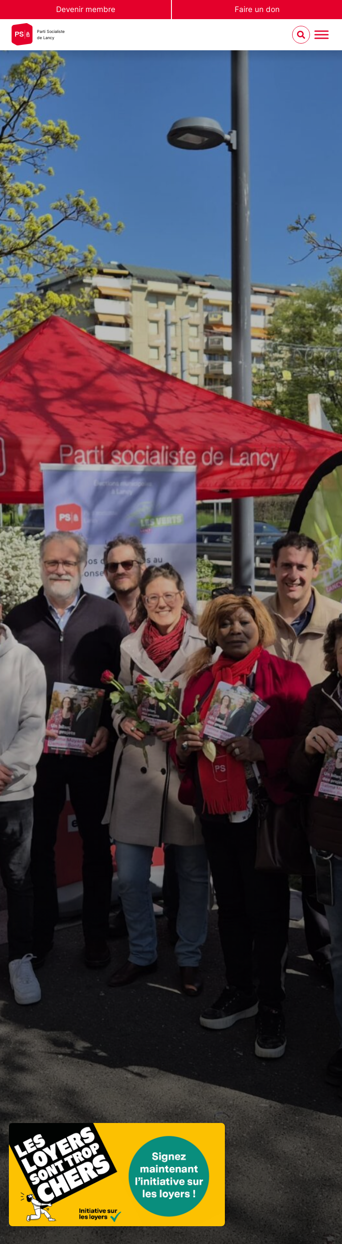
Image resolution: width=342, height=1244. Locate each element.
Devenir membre (85, 9)
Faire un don (257, 9)
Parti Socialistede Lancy (51, 34)
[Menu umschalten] (321, 35)
